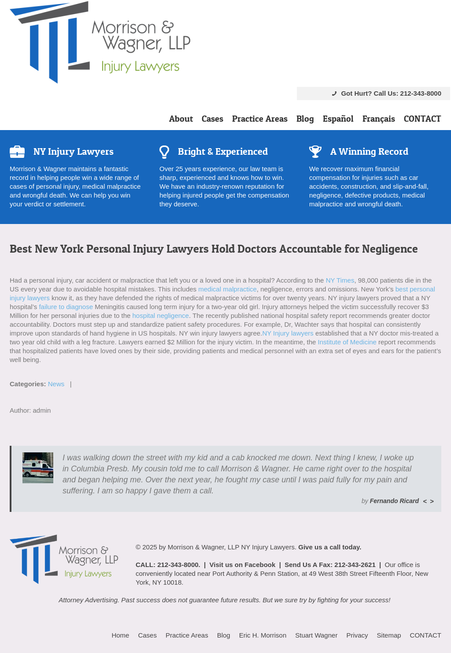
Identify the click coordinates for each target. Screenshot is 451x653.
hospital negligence (160, 315)
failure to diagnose (66, 306)
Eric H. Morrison (263, 635)
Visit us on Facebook (243, 564)
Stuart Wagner (316, 635)
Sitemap (389, 635)
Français (378, 118)
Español (338, 118)
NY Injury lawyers (287, 333)
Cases (212, 118)
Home (120, 635)
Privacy (357, 635)
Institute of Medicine (347, 342)
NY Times (340, 280)
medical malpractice (227, 289)
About (181, 118)
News (56, 384)
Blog (305, 118)
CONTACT (422, 118)
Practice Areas (260, 118)
